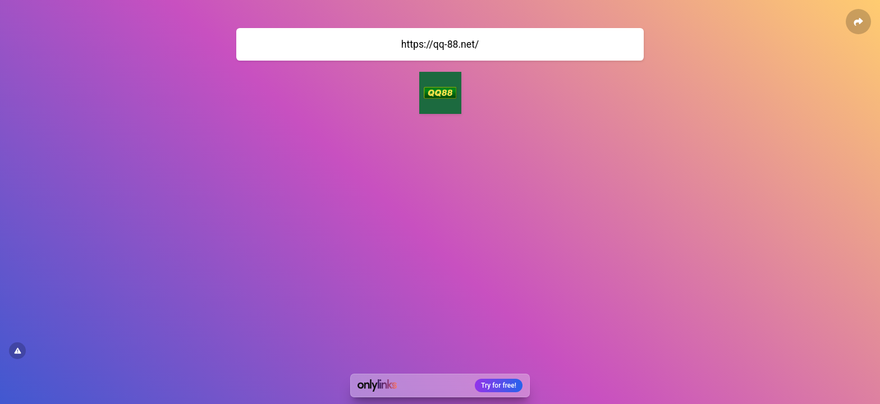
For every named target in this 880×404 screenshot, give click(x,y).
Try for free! (498, 385)
